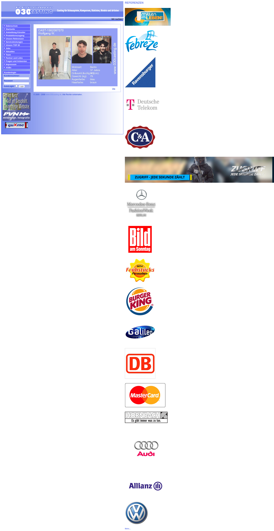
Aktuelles (10, 51)
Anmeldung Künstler (15, 32)
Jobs (8, 48)
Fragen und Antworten (16, 61)
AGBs (8, 67)
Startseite (10, 29)
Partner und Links (14, 58)
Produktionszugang (15, 35)
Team (8, 55)
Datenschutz (12, 26)
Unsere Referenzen (15, 39)
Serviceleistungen (14, 42)
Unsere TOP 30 (13, 45)
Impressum (11, 64)
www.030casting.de (53, 94)
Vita (113, 89)
